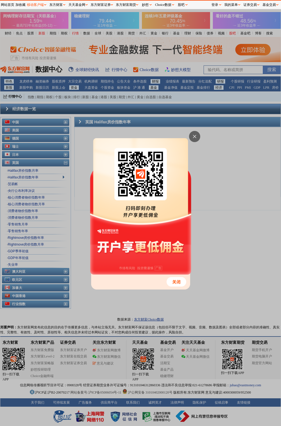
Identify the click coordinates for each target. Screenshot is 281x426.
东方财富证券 (101, 5)
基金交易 (269, 5)
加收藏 (20, 5)
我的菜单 (231, 5)
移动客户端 (35, 5)
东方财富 (56, 5)
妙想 (145, 5)
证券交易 (250, 5)
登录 (214, 5)
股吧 (181, 5)
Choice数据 (163, 5)
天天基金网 (76, 5)
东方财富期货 (126, 5)
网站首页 (7, 5)
